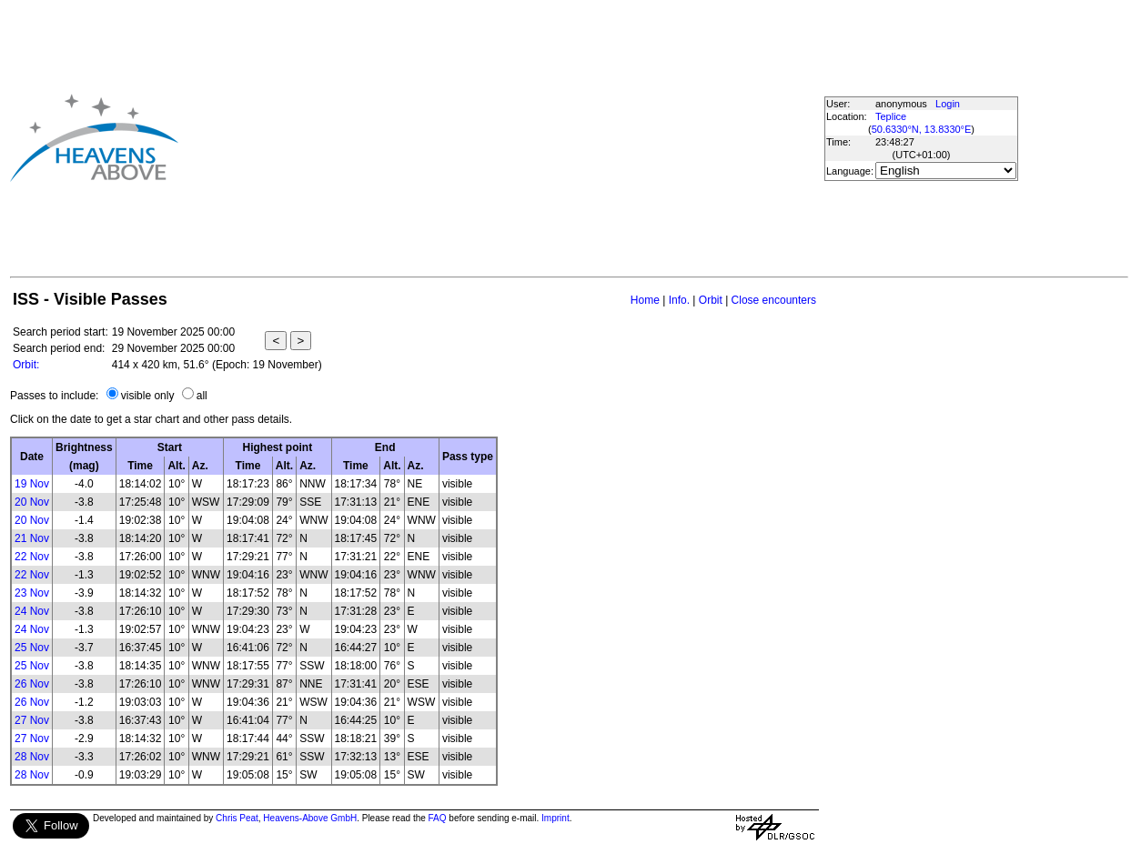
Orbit (710, 300)
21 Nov (32, 538)
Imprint (555, 818)
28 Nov (32, 756)
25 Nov (32, 647)
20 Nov (32, 502)
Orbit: (26, 364)
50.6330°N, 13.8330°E (922, 129)
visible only (148, 395)
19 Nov (32, 483)
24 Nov (32, 611)
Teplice (890, 116)
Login (947, 103)
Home (645, 300)
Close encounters (774, 300)
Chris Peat (237, 818)
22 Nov (32, 556)
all (202, 395)
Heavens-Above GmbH (310, 818)
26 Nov (32, 684)
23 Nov (32, 593)
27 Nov (32, 720)
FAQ (438, 818)
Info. (679, 300)
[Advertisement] (458, 137)
